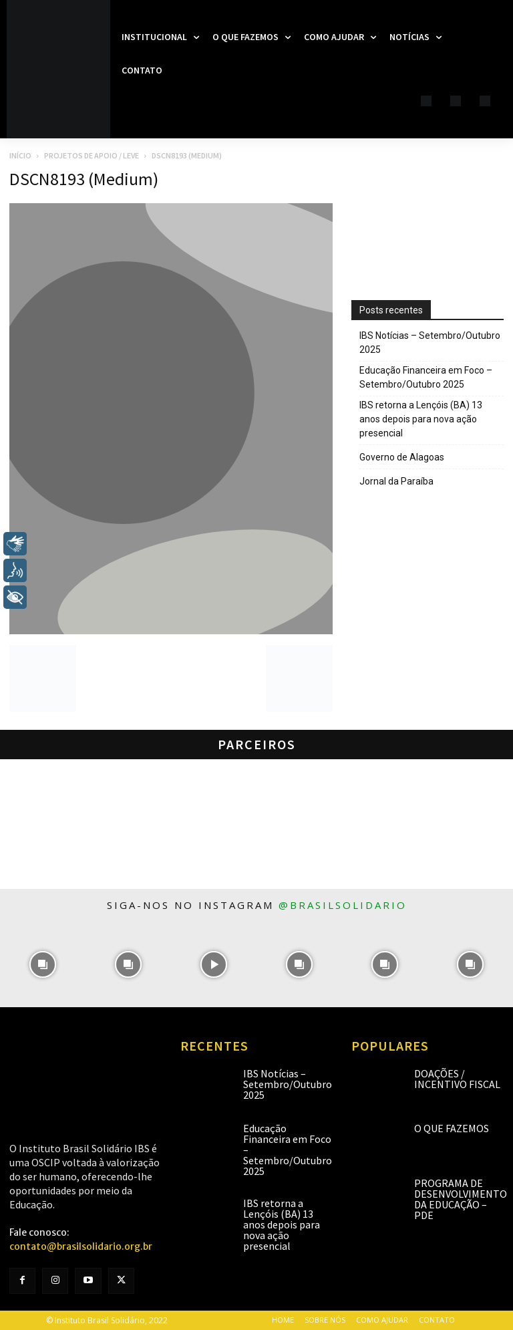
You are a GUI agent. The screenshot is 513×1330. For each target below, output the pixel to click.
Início (20, 155)
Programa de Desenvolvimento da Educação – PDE (460, 1199)
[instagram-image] (43, 964)
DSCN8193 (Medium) (83, 179)
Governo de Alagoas (401, 457)
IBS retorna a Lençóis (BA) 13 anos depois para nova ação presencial (420, 419)
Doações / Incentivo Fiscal (457, 1079)
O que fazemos (451, 1128)
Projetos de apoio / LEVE (91, 155)
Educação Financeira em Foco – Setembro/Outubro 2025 (425, 377)
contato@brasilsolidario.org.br (80, 1246)
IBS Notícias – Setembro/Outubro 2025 (429, 342)
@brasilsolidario (343, 905)
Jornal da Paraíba (396, 481)
